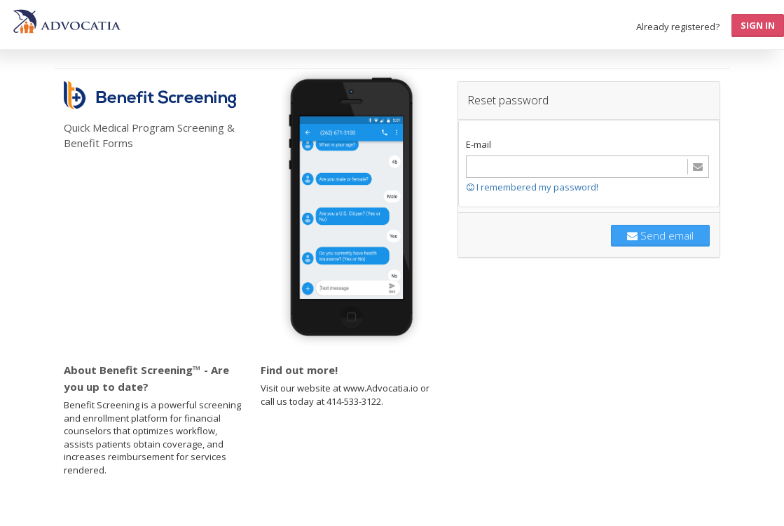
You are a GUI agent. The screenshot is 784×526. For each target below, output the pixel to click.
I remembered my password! (532, 187)
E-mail (478, 144)
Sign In (758, 25)
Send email (660, 235)
